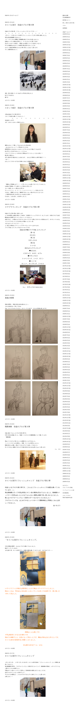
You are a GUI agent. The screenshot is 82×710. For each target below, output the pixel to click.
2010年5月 (65, 455)
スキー (64, 25)
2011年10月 (66, 420)
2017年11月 (66, 268)
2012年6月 (65, 399)
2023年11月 (66, 87)
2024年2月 (65, 79)
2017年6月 (65, 281)
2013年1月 (65, 380)
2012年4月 (65, 404)
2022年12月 (66, 116)
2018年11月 (66, 236)
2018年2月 (65, 260)
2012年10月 (66, 388)
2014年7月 (65, 335)
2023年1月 (65, 114)
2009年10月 (66, 473)
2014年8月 (65, 332)
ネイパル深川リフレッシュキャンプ (19, 656)
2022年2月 (65, 140)
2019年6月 (65, 217)
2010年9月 (65, 444)
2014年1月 (65, 348)
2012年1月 (65, 412)
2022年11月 (66, 119)
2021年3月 (65, 167)
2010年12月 (66, 439)
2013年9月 (65, 359)
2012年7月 (65, 396)
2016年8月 (65, 305)
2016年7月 (65, 308)
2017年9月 (65, 273)
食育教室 (65, 28)
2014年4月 (65, 340)
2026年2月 (65, 42)
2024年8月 (65, 66)
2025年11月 (66, 47)
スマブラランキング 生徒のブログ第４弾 (22, 207)
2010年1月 (65, 465)
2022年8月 (65, 127)
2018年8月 (65, 244)
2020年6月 (65, 191)
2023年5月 (65, 103)
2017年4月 (65, 287)
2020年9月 (65, 183)
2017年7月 (65, 279)
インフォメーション (68, 490)
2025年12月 (66, 44)
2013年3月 (65, 375)
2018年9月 (65, 241)
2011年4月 (65, 436)
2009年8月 (65, 479)
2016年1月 (65, 313)
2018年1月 (65, 263)
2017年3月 (65, 289)
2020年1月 (65, 199)
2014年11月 (66, 327)
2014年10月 (66, 329)
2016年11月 (66, 300)
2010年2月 (65, 463)
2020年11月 (66, 177)
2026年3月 (65, 39)
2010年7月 (65, 449)
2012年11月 (66, 385)
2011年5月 (65, 433)
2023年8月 (65, 95)
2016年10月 (66, 303)
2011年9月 (65, 423)
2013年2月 (65, 377)
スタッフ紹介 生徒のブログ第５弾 (19, 108)
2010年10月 (66, 441)
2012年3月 (65, 407)
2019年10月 (66, 207)
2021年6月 (65, 159)
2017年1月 (65, 295)
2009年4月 (65, 481)
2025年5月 (65, 60)
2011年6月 (65, 431)
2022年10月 (66, 122)
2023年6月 (65, 100)
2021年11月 (66, 148)
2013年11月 (66, 353)
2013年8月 (65, 361)
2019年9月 (65, 210)
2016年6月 (65, 311)
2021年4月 (65, 164)
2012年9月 (65, 391)
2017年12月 (66, 265)
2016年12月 (66, 297)
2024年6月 (65, 71)
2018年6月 (65, 249)
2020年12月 (66, 175)
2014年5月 (65, 337)
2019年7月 (65, 215)
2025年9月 (65, 52)
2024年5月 (65, 74)
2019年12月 (66, 201)
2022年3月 (65, 138)
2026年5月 (65, 34)
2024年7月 (65, 68)
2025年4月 (65, 63)
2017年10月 (66, 271)
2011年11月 (66, 417)
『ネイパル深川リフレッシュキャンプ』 (21, 540)
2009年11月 (66, 470)
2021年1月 (65, 172)
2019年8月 (65, 212)
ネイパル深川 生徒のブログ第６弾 (19, 25)
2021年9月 (65, 154)
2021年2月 (65, 170)
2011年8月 (65, 425)
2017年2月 (65, 292)
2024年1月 (65, 82)
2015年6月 (65, 321)
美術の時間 (9, 298)
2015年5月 (65, 324)
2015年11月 (66, 316)
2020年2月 (65, 196)
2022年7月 (65, 130)
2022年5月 (65, 135)
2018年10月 (66, 239)
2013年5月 (65, 369)
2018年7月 (65, 247)
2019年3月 (65, 225)
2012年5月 (65, 401)
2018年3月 (65, 257)
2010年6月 (65, 452)
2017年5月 (65, 284)
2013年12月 (66, 351)
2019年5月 (65, 220)
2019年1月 (65, 231)
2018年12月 (66, 233)
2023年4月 (65, 106)
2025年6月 (65, 58)
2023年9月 (65, 92)
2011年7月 (65, 428)
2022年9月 (65, 124)
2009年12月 (66, 468)
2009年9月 (65, 476)
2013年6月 (65, 367)
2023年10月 (66, 90)
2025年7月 (65, 55)
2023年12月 (66, 84)
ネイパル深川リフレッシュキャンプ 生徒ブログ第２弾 (27, 481)
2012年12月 (66, 383)
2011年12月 (66, 415)
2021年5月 (65, 162)
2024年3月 (65, 76)
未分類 (13, 100)
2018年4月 (65, 255)
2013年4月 (65, 372)
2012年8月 (65, 393)
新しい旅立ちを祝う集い (69, 22)
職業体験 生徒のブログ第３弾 (17, 427)
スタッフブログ (66, 487)
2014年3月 (65, 343)
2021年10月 (66, 151)
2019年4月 (65, 223)
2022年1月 (65, 143)
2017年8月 (65, 276)
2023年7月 (65, 98)
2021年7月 (65, 156)
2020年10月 (66, 180)
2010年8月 (65, 446)
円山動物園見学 (66, 17)
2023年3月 (65, 108)
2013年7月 (65, 364)
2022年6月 (65, 132)
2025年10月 (66, 50)
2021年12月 (66, 146)
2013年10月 (66, 356)
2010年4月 (65, 457)
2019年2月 (65, 228)
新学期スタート (66, 20)
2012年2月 (65, 409)
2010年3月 (65, 460)
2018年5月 (65, 252)
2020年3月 (65, 194)
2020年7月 (65, 188)
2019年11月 (66, 204)
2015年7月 (65, 319)
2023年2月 (65, 111)
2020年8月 (65, 186)
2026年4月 (65, 36)
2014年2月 (65, 345)
